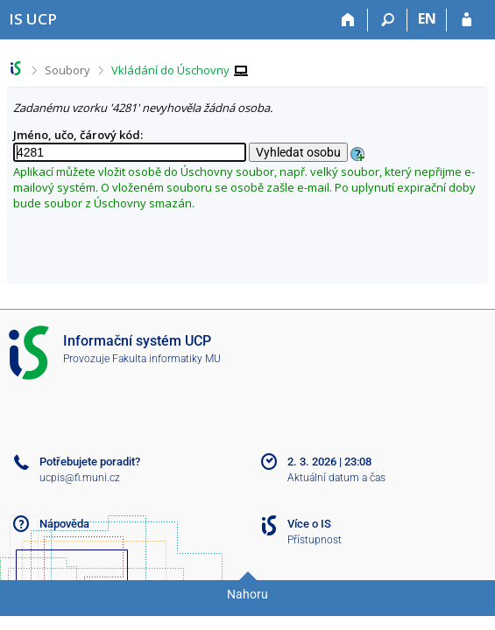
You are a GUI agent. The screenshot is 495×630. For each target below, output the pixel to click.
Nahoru (247, 594)
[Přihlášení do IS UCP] (466, 20)
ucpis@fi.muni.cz (79, 478)
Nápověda (64, 523)
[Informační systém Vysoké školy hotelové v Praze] (33, 19)
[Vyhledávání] (387, 20)
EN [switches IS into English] (427, 18)
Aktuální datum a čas (336, 478)
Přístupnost (314, 540)
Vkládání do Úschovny (170, 70)
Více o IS (309, 523)
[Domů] (348, 20)
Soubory (67, 70)
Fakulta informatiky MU (166, 359)
